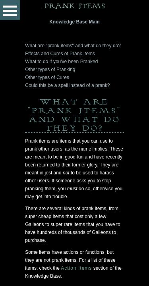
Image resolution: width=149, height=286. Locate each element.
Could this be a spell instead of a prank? (67, 85)
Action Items (76, 268)
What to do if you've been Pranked (61, 61)
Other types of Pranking (50, 69)
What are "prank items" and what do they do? (73, 45)
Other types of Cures (47, 77)
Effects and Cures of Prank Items (60, 53)
